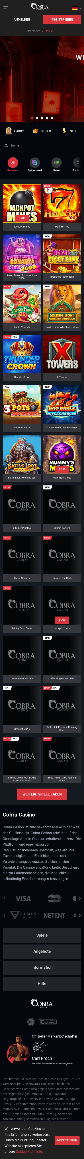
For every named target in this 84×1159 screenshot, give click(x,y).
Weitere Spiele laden (42, 794)
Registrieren (62, 19)
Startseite (33, 31)
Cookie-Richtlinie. (29, 1151)
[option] (34, 164)
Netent (56, 164)
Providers (13, 164)
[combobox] (76, 6)
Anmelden (22, 19)
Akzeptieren (67, 1140)
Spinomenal (35, 164)
